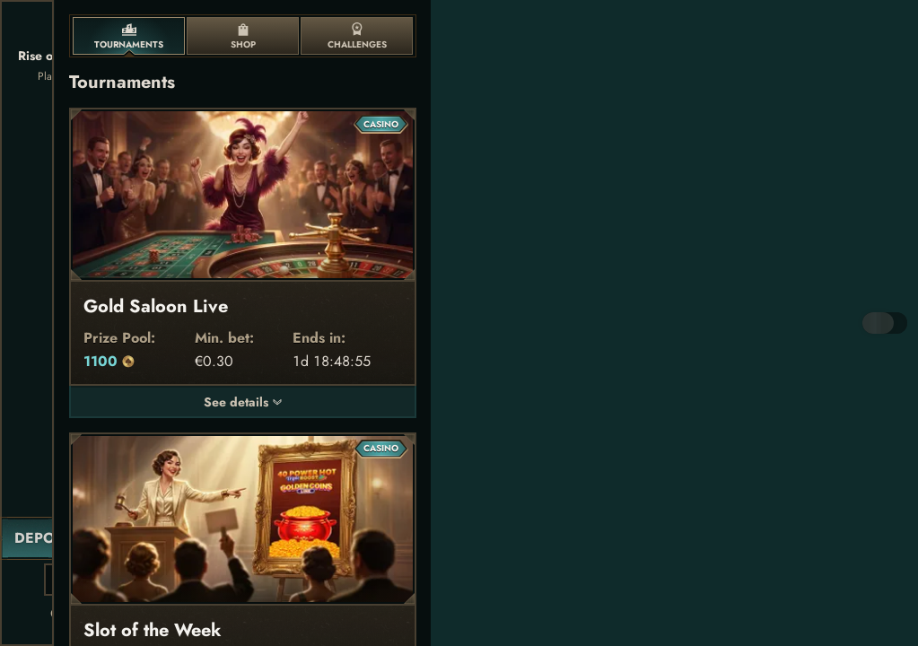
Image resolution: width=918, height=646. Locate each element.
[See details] (277, 402)
